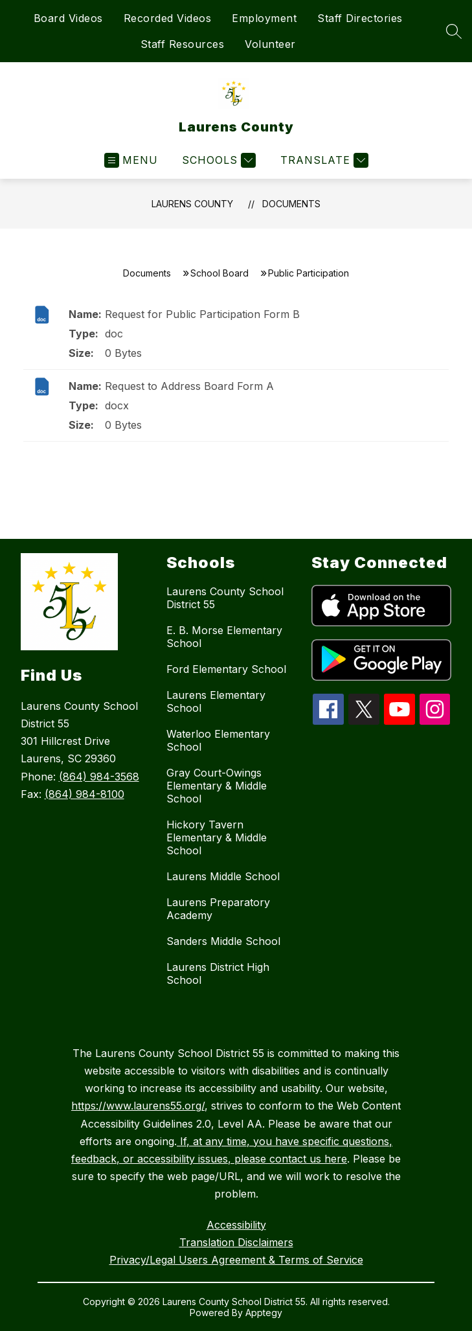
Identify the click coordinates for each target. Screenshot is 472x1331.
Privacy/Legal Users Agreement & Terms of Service (236, 1259)
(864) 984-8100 (84, 794)
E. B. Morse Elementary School (224, 637)
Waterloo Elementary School (218, 740)
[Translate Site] (322, 160)
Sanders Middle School (223, 941)
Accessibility (236, 1224)
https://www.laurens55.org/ (138, 1105)
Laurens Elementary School (215, 701)
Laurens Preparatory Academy (218, 909)
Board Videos (68, 18)
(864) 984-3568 (99, 776)
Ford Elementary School (226, 669)
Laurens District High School (217, 973)
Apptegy (263, 1312)
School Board (219, 273)
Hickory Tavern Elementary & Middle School (216, 837)
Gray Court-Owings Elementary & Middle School (216, 785)
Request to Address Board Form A (189, 386)
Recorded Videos (168, 18)
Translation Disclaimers (236, 1242)
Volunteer (270, 44)
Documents (291, 203)
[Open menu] (131, 160)
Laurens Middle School (223, 876)
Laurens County (192, 203)
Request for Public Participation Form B (202, 314)
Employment (264, 18)
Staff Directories (360, 18)
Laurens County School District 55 (225, 598)
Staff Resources (182, 44)
